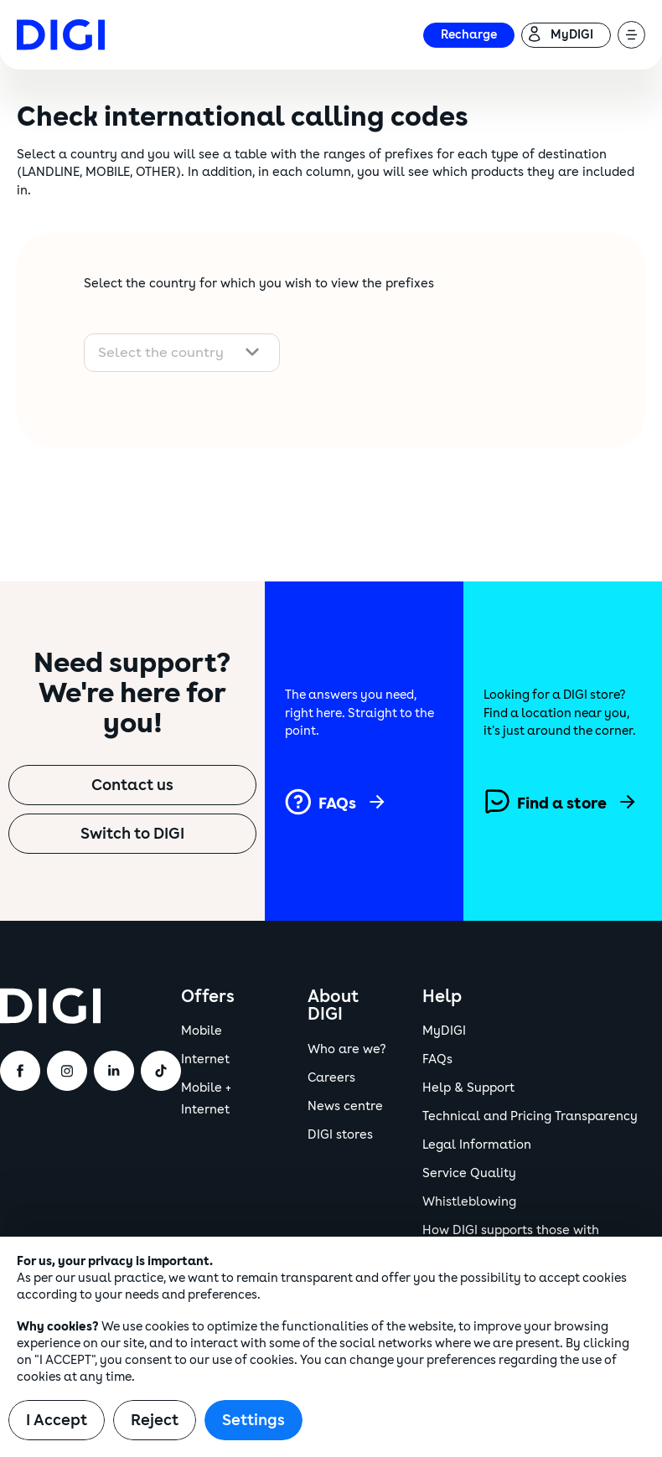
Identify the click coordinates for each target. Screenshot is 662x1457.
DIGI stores (340, 1135)
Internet (205, 1059)
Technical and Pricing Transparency (530, 1116)
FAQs (437, 1059)
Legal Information (476, 1145)
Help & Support (468, 1088)
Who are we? (347, 1049)
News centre (345, 1106)
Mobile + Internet (206, 1099)
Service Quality (469, 1173)
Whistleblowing (469, 1202)
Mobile (201, 1031)
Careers (331, 1078)
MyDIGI (444, 1031)
